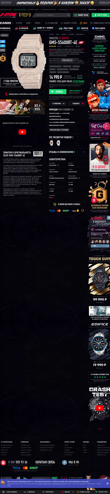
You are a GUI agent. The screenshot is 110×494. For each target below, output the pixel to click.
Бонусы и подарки (26, 454)
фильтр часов (81, 15)
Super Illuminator (63, 72)
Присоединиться (101, 246)
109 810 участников (97, 238)
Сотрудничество (63, 9)
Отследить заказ (105, 9)
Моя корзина (68, 447)
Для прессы (4, 452)
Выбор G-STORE (70, 23)
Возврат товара (25, 452)
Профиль (67, 450)
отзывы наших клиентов (76, 479)
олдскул (52, 69)
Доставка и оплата (26, 447)
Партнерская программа (47, 447)
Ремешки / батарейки (103, 452)
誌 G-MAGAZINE (51, 23)
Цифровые (76, 66)
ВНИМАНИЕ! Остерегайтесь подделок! (23, 94)
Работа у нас (4, 450)
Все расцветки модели (60, 137)
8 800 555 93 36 (92, 9)
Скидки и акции (85, 492)
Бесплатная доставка (20, 9)
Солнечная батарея (55, 66)
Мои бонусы (68, 454)
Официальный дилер (6, 9)
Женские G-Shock (62, 69)
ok (54, 479)
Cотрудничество (5, 447)
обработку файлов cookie (44, 483)
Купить (59, 92)
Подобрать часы (101, 454)
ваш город (97, 65)
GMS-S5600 (53, 72)
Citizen (19, 23)
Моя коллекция (69, 452)
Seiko (28, 23)
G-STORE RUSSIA (100, 230)
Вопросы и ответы (33, 9)
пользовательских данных (59, 483)
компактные (67, 66)
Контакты (83, 9)
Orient (38, 23)
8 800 (17, 462)
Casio (5, 23)
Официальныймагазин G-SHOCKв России (25, 15)
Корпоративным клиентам (48, 9)
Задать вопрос (101, 445)
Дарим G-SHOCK (74, 9)
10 (106, 296)
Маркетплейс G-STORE (46, 450)
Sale (85, 23)
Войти (66, 445)
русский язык (74, 69)
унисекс (59, 38)
